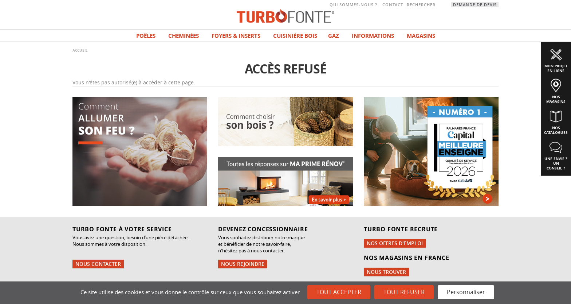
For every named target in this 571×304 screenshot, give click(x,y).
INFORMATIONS (373, 36)
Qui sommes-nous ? (353, 4)
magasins (421, 36)
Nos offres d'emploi (395, 243)
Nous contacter (98, 263)
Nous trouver (386, 271)
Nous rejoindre (242, 263)
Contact (392, 4)
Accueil (80, 50)
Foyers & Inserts (236, 36)
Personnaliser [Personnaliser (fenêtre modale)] (466, 292)
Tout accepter (338, 292)
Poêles (145, 36)
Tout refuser (404, 292)
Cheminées (183, 36)
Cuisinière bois (295, 36)
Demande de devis (475, 4)
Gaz (333, 36)
